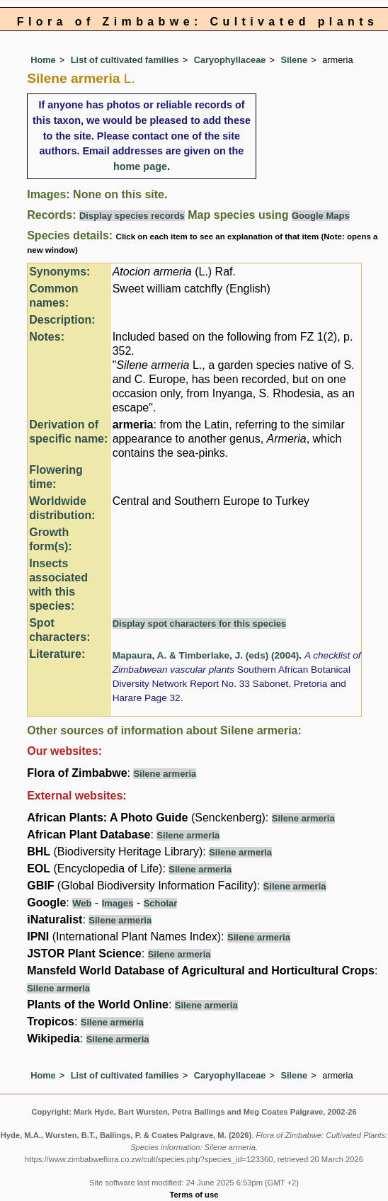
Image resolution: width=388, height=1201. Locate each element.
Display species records (132, 215)
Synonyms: (59, 272)
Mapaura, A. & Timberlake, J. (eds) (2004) (206, 655)
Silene (293, 60)
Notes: (46, 337)
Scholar (161, 903)
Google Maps (321, 215)
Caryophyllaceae (230, 60)
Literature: (57, 654)
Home (43, 60)
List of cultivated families (125, 60)
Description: (62, 320)
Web (81, 903)
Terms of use (194, 1194)
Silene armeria (164, 773)
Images (118, 903)
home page (140, 166)
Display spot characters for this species (200, 623)
